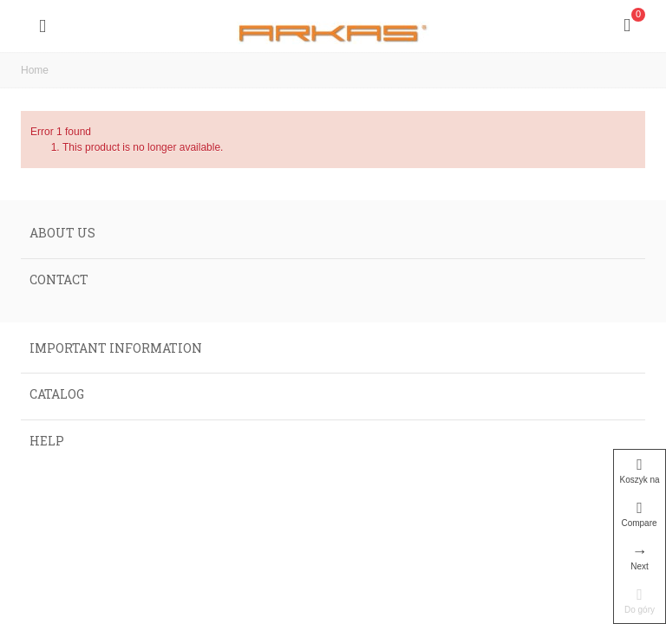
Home (35, 70)
